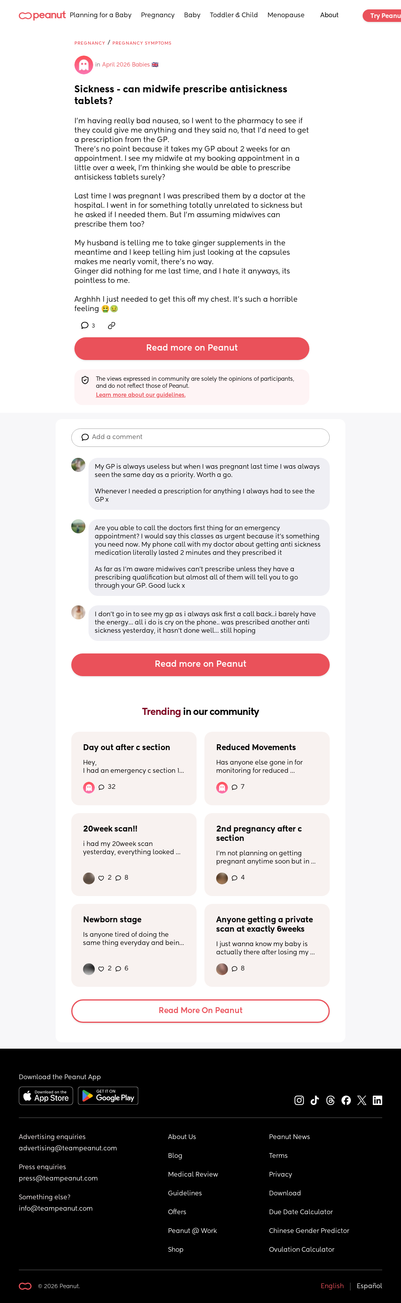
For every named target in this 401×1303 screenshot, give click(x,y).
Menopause (286, 16)
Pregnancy (158, 16)
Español (369, 1286)
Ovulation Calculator (301, 1250)
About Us (182, 1137)
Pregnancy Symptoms (142, 43)
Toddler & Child (234, 16)
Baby (192, 16)
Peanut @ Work (192, 1231)
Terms (278, 1156)
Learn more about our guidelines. (141, 395)
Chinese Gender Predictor (309, 1231)
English (332, 1286)
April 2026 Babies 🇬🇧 (130, 65)
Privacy (280, 1175)
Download (285, 1194)
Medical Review (193, 1175)
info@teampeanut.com (56, 1209)
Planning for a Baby (101, 16)
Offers (177, 1212)
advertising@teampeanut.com (68, 1149)
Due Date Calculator (301, 1212)
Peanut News (289, 1137)
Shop (176, 1250)
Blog (175, 1156)
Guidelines (185, 1194)
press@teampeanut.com (58, 1179)
